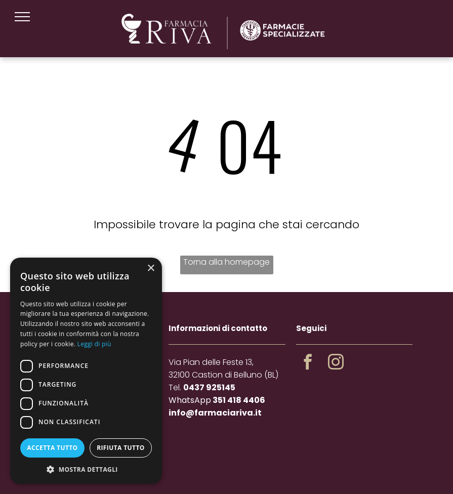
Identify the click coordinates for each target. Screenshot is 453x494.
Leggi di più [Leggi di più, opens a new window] (94, 344)
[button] (86, 469)
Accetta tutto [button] (52, 447)
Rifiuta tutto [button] (121, 447)
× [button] (150, 268)
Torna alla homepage (226, 262)
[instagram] (335, 364)
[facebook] (307, 364)
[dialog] (86, 371)
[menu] (22, 17)
